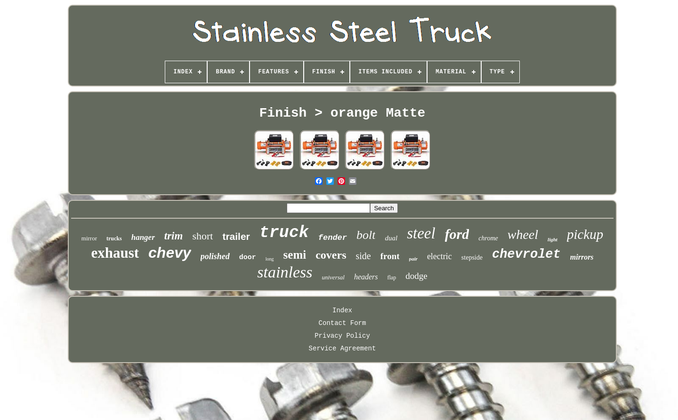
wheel (523, 234)
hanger (143, 237)
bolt (365, 235)
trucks (114, 238)
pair (413, 259)
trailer (236, 236)
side (363, 256)
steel (421, 233)
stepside (472, 257)
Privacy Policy (342, 336)
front (390, 256)
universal (333, 277)
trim (173, 236)
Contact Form (342, 323)
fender (332, 237)
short (202, 236)
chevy (169, 252)
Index (342, 310)
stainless (284, 272)
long (270, 259)
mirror (89, 238)
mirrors (582, 257)
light (552, 239)
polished (215, 256)
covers (330, 255)
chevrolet (526, 254)
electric (439, 256)
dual (391, 238)
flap (391, 277)
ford (457, 234)
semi (295, 254)
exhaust (115, 253)
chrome (488, 238)
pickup (585, 234)
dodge (416, 276)
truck (284, 232)
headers (366, 277)
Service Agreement (342, 348)
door (247, 258)
